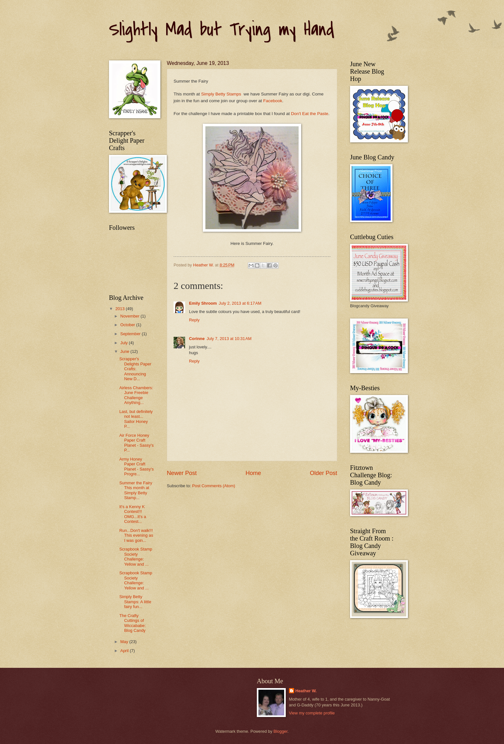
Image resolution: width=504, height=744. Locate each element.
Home (253, 473)
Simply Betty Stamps (221, 94)
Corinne (197, 338)
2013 (120, 308)
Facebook (272, 100)
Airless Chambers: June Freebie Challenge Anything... (136, 395)
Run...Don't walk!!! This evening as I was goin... (136, 535)
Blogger (281, 731)
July (124, 342)
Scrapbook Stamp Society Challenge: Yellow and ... (135, 556)
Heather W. (306, 690)
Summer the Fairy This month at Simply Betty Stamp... (135, 490)
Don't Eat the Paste (309, 113)
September (131, 333)
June (125, 351)
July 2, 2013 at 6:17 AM (240, 303)
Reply (194, 320)
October (128, 324)
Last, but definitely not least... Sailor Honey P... (136, 419)
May (124, 641)
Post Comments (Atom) (213, 485)
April (125, 650)
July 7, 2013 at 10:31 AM (229, 338)
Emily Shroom (203, 303)
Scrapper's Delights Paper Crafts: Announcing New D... (135, 368)
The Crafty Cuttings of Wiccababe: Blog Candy (132, 623)
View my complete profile (312, 713)
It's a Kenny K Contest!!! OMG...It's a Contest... (132, 514)
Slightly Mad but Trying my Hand (221, 30)
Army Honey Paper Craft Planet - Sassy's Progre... (136, 466)
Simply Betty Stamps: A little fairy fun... (135, 601)
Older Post (323, 473)
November (130, 316)
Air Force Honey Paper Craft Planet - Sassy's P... (136, 443)
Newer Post (182, 473)
